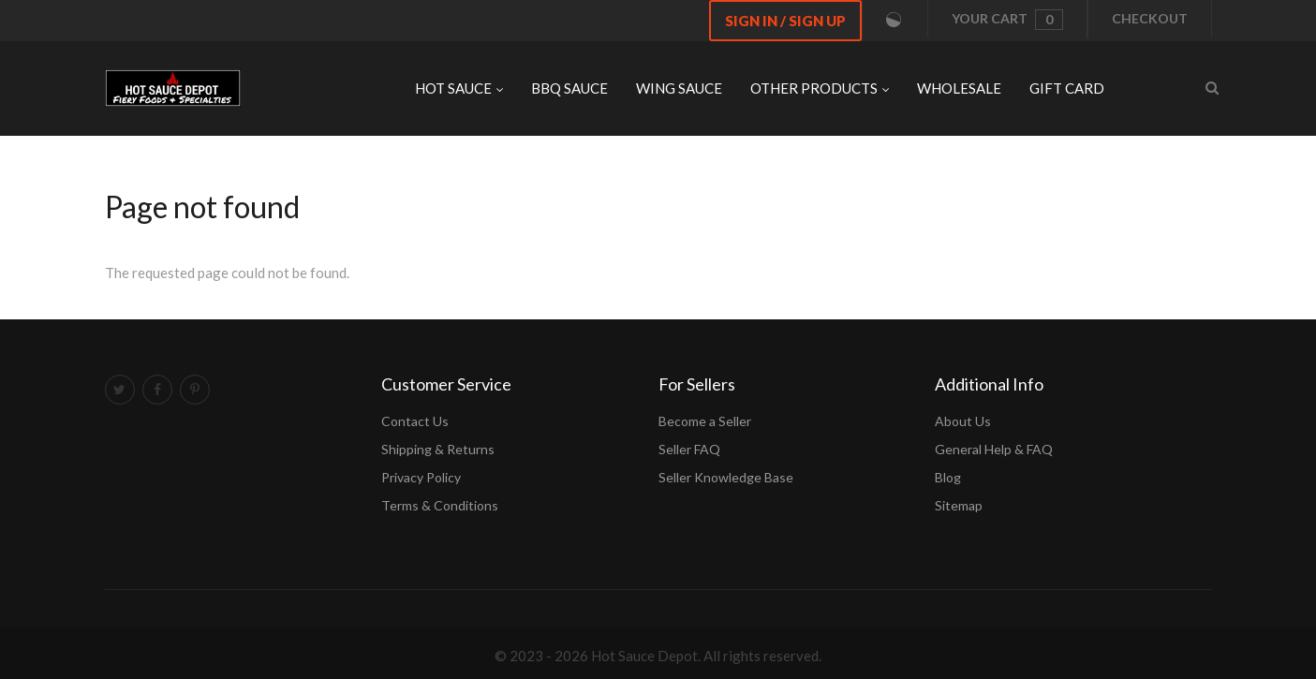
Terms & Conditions (439, 505)
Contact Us (415, 421)
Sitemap (959, 505)
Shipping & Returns (438, 449)
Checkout (1150, 18)
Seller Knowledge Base (725, 477)
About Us (963, 421)
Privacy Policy (421, 477)
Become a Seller (704, 421)
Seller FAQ (689, 449)
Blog (948, 477)
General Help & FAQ (994, 449)
